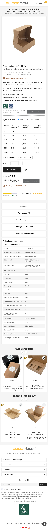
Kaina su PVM (24, 119)
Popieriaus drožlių (9, 97)
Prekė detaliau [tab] (24, 206)
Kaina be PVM (38, 119)
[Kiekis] (15, 163)
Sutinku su (11, 489)
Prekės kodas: (8, 241)
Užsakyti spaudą (36, 111)
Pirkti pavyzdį (31, 181)
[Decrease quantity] (8, 163)
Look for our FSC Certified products (25, 501)
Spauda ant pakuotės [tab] (24, 220)
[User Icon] (40, 3)
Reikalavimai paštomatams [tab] (24, 234)
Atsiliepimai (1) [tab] (24, 213)
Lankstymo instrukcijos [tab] (24, 227)
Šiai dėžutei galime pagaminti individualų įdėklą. (20, 100)
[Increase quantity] (20, 163)
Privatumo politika (16, 489)
